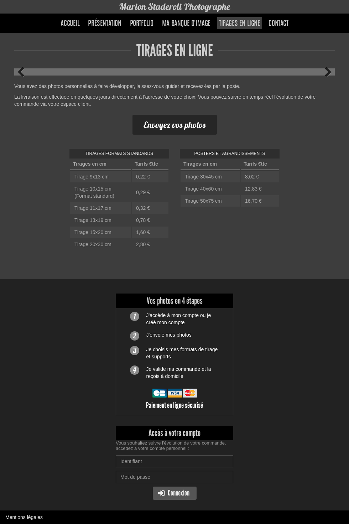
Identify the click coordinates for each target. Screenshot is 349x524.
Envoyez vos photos (175, 124)
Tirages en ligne (239, 23)
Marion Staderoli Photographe (174, 6)
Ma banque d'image (186, 23)
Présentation (104, 23)
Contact (278, 23)
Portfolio (141, 23)
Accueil (70, 23)
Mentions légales (24, 517)
